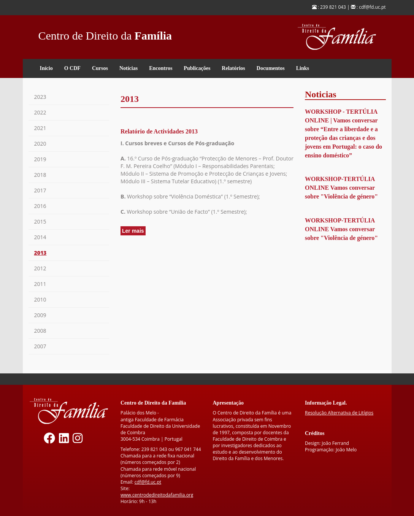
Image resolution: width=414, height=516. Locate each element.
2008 (40, 330)
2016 (40, 206)
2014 (40, 237)
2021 (40, 128)
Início (46, 68)
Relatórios (233, 68)
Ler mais (134, 231)
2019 (40, 159)
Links (302, 68)
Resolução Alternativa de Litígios (339, 413)
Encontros (160, 68)
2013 (40, 252)
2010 (40, 299)
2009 (40, 315)
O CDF (72, 68)
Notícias (128, 68)
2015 (40, 221)
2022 (40, 112)
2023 (40, 96)
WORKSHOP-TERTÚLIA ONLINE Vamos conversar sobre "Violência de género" (341, 188)
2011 (40, 283)
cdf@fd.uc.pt (148, 482)
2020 (40, 143)
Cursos (100, 68)
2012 (40, 268)
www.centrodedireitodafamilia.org (157, 495)
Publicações (197, 68)
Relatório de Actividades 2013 (159, 131)
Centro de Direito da (105, 33)
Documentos (271, 68)
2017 (40, 190)
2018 (40, 174)
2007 (40, 346)
